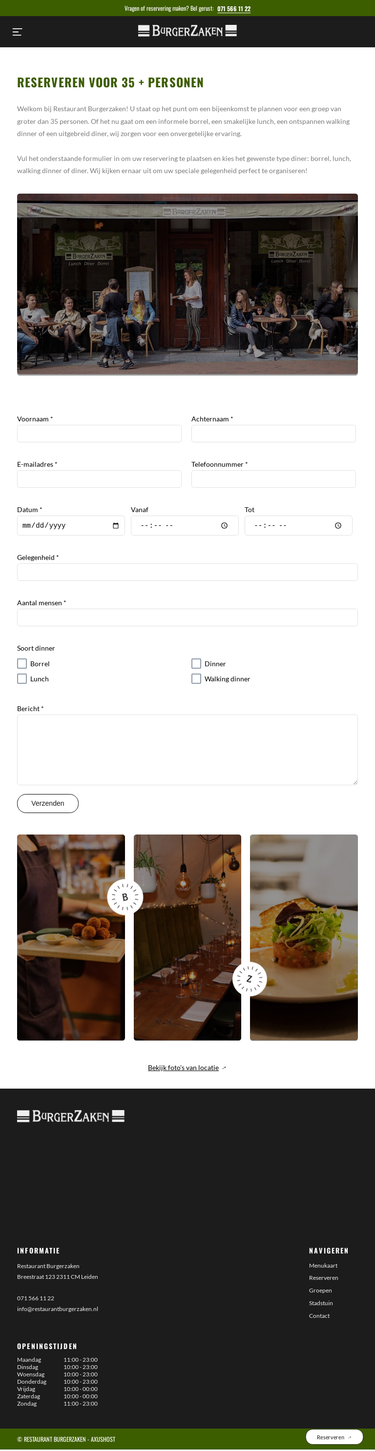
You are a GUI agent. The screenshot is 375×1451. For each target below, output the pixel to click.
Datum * (29, 509)
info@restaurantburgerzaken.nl (57, 1310)
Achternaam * (212, 419)
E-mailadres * (37, 464)
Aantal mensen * (41, 604)
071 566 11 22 (233, 8)
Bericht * (30, 710)
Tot (249, 509)
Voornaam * (35, 419)
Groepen (320, 1291)
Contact (319, 1317)
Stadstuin (321, 1304)
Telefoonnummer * (219, 464)
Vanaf (139, 509)
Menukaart (323, 1267)
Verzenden (47, 805)
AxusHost (103, 1440)
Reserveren (323, 1279)
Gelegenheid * (38, 559)
